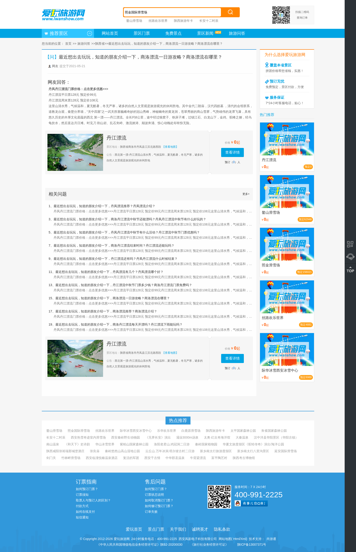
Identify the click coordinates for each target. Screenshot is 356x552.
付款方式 (82, 506)
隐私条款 (222, 529)
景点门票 (156, 529)
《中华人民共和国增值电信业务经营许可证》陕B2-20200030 (140, 544)
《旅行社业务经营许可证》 (209, 544)
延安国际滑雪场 (285, 451)
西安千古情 (152, 458)
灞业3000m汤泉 (187, 437)
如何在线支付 (85, 511)
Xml (243, 539)
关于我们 (178, 529)
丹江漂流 (116, 138)
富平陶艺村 (219, 458)
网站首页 (110, 33)
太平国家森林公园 (243, 430)
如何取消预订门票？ (159, 500)
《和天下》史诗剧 (77, 444)
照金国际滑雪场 (79, 430)
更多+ (246, 194)
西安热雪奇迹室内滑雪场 (88, 437)
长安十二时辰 (208, 20)
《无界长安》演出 (158, 437)
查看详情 (232, 152)
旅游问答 (237, 33)
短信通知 (82, 517)
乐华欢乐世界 (166, 430)
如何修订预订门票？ (159, 506)
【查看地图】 (170, 146)
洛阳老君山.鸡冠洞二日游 (172, 444)
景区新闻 (205, 33)
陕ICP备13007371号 (251, 544)
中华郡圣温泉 (175, 458)
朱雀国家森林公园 (274, 430)
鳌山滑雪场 (134, 20)
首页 (68, 43)
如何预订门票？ (87, 489)
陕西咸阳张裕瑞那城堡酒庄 (65, 451)
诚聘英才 (200, 529)
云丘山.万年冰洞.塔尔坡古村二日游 (170, 451)
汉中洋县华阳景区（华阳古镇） (276, 437)
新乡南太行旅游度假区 (216, 451)
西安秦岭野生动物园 (125, 437)
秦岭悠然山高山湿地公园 (122, 451)
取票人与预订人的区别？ (93, 500)
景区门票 (142, 33)
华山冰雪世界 (104, 444)
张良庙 (94, 451)
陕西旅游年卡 (183, 20)
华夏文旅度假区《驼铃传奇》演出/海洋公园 (253, 444)
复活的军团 (131, 458)
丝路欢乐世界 (158, 20)
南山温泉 (52, 444)
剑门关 (51, 458)
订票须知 (82, 494)
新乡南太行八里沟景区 (253, 451)
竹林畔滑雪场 (70, 458)
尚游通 (270, 539)
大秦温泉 (242, 437)
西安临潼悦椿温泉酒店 (102, 458)
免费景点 (173, 33)
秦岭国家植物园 (206, 444)
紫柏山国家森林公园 (134, 444)
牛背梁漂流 (198, 458)
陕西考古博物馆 (244, 458)
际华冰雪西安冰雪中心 (136, 430)
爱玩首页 (134, 529)
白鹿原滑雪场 (190, 430)
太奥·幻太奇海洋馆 (217, 437)
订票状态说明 (154, 494)
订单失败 (151, 511)
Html (236, 539)
